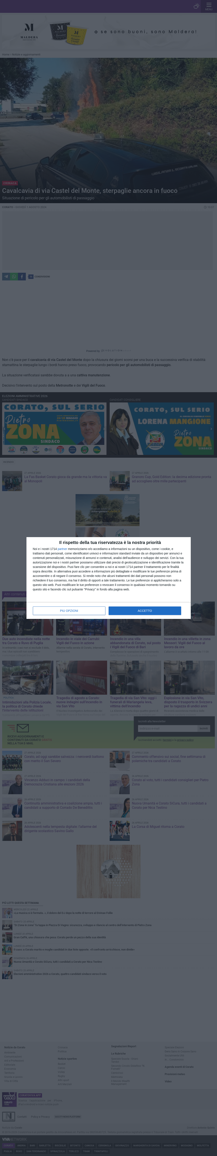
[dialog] (108, 578)
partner (62, 548)
